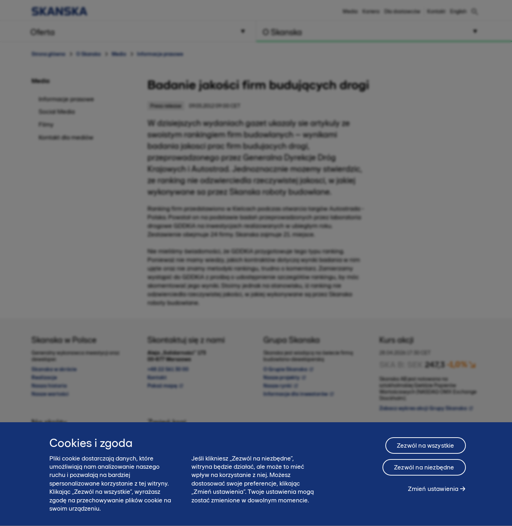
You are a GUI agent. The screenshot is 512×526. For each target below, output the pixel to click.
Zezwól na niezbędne (424, 476)
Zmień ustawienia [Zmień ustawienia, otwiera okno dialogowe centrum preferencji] (433, 498)
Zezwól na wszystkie (425, 454)
